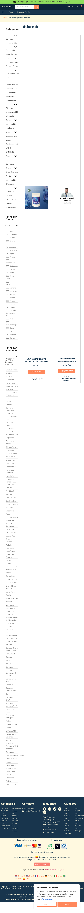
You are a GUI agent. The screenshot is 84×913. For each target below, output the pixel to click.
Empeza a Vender (23, 12)
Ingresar (70, 7)
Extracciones (11, 101)
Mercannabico (11, 608)
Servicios (9, 199)
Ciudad (8, 225)
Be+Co (8, 664)
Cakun (8, 401)
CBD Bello (9, 319)
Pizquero (9, 488)
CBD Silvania (10, 238)
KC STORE (36, 379)
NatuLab (9, 373)
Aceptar (67, 904)
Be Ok (8, 660)
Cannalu (9, 728)
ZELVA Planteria (12, 517)
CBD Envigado (11, 234)
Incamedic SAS (11, 454)
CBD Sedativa (11, 533)
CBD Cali (9, 331)
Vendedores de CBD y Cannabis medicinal (10, 361)
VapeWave (10, 511)
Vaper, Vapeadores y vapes (11, 136)
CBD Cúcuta (10, 269)
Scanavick (10, 778)
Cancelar (46, 904)
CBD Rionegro (11, 338)
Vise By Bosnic (11, 740)
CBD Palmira (10, 298)
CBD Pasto (10, 273)
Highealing (10, 450)
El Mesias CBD (11, 731)
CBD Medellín (11, 294)
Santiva (8, 595)
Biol (7, 398)
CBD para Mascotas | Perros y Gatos (12, 62)
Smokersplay (11, 569)
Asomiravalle (11, 768)
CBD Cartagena (12, 266)
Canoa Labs (10, 576)
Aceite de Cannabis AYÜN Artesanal (12, 746)
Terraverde (10, 380)
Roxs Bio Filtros (11, 498)
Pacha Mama (11, 765)
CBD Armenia (11, 288)
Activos (8, 721)
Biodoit (8, 573)
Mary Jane (10, 605)
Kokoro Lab (10, 460)
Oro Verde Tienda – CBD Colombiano (11, 482)
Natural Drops (11, 685)
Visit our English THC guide (55, 870)
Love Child (10, 463)
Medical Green (11, 759)
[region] (57, 896)
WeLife (8, 781)
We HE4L (9, 645)
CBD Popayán (11, 335)
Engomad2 (10, 438)
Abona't (9, 602)
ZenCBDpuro (11, 784)
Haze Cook (10, 529)
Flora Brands (11, 654)
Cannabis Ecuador (42, 864)
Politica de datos (47, 899)
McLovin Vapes (12, 370)
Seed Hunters (11, 501)
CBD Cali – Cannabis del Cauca (11, 673)
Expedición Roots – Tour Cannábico (11, 523)
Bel (7, 694)
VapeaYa (9, 508)
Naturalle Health (12, 598)
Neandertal (10, 476)
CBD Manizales (11, 291)
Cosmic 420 (10, 536)
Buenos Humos (11, 724)
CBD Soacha (10, 241)
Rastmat (9, 494)
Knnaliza (9, 376)
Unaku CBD (10, 624)
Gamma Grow (11, 583)
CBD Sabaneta (11, 250)
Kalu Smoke (10, 457)
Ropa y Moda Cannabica (10, 160)
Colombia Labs (11, 579)
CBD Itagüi (10, 254)
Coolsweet (10, 429)
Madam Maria (11, 467)
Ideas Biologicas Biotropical (10, 715)
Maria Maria (10, 592)
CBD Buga (10, 231)
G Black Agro (11, 447)
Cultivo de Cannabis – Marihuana (11, 124)
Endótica (9, 545)
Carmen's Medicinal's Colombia (10, 410)
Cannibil (9, 405)
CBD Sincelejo (11, 257)
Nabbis (8, 762)
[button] (11, 225)
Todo (11, 12)
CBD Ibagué (10, 304)
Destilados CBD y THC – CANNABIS (12, 148)
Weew (8, 514)
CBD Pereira (10, 301)
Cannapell (9, 667)
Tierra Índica (10, 383)
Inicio (5, 18)
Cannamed (10, 752)
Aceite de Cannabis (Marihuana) (11, 180)
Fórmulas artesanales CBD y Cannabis (12, 112)
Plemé (8, 560)
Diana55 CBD (11, 709)
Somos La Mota (12, 504)
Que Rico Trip (11, 491)
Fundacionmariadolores (15, 755)
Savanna (9, 657)
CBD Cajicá (10, 328)
